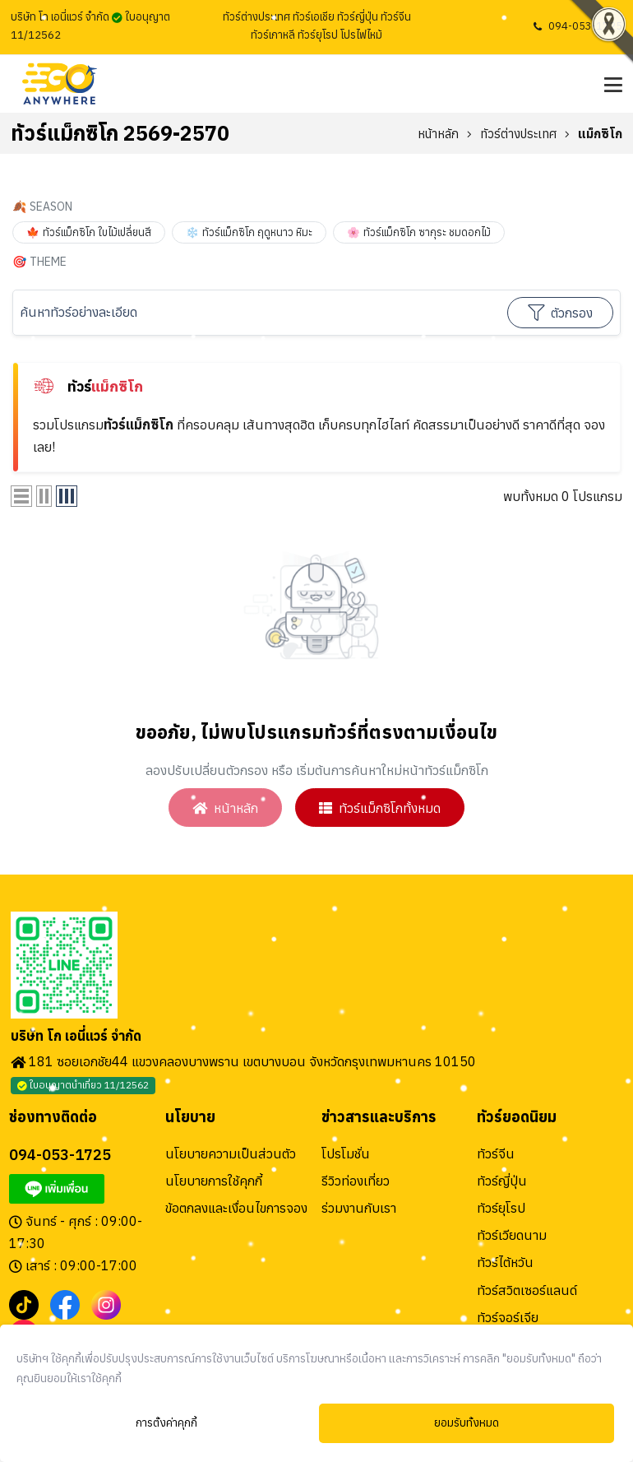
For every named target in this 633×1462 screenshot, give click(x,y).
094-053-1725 (585, 26)
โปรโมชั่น (345, 1155)
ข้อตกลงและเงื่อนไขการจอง (236, 1209)
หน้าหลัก (438, 134)
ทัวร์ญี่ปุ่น (502, 1182)
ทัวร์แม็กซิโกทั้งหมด (381, 808)
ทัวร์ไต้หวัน (505, 1263)
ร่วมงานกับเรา (358, 1209)
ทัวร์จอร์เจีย (507, 1319)
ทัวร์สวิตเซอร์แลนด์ (527, 1291)
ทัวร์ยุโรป (501, 1209)
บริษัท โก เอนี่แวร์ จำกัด (76, 1037)
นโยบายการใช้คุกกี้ (213, 1182)
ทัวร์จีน (496, 1155)
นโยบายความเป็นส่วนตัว (230, 1155)
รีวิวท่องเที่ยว (355, 1182)
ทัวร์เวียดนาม (512, 1236)
